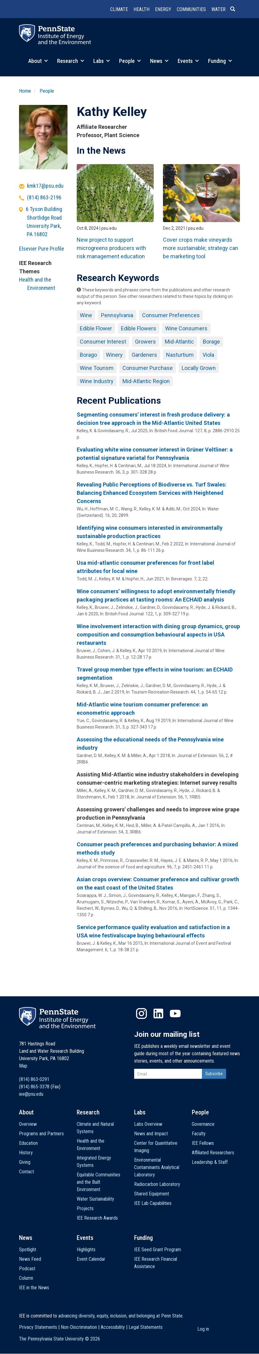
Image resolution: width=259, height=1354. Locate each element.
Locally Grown (199, 368)
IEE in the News (34, 1288)
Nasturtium (180, 355)
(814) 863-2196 (44, 197)
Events (188, 61)
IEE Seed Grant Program (157, 1249)
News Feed (30, 1259)
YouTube (175, 1013)
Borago (88, 355)
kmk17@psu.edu (45, 186)
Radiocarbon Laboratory (157, 1184)
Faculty (199, 1134)
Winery (114, 355)
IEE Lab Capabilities (153, 1203)
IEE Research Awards (97, 1218)
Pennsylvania (117, 315)
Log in (203, 1329)
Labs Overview (148, 1124)
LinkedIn (158, 1013)
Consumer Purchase (147, 368)
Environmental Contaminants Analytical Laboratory (156, 1167)
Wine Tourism (97, 368)
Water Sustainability (95, 1199)
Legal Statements (146, 1327)
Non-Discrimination (79, 1327)
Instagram (141, 1013)
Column (26, 1278)
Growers (145, 341)
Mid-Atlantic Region (146, 381)
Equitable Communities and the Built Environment (98, 1182)
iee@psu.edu (31, 1094)
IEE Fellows (203, 1143)
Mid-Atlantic (179, 341)
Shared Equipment (151, 1194)
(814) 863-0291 (34, 1079)
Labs (101, 61)
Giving (24, 1162)
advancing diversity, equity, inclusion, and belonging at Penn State (120, 1316)
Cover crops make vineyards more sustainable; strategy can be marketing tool (200, 248)
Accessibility (113, 1327)
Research (70, 61)
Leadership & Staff (210, 1162)
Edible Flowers (138, 328)
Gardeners (144, 355)
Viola (208, 355)
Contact (26, 1172)
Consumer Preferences (171, 315)
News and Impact (151, 1134)
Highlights (86, 1249)
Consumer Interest (103, 341)
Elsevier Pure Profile (41, 248)
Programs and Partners (41, 1134)
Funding (220, 61)
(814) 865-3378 (34, 1087)
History (26, 1153)
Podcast (27, 1268)
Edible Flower (96, 328)
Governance (203, 1124)
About (38, 61)
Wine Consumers (186, 328)
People (130, 61)
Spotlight (27, 1249)
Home (25, 91)
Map (23, 1066)
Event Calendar (91, 1259)
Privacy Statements (38, 1327)
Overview (28, 1124)
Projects (85, 1208)
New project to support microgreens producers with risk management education (111, 248)
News (159, 61)
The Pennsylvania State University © (59, 1339)
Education (28, 1143)
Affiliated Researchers (213, 1153)
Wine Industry (97, 381)
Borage (211, 341)
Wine (86, 315)
